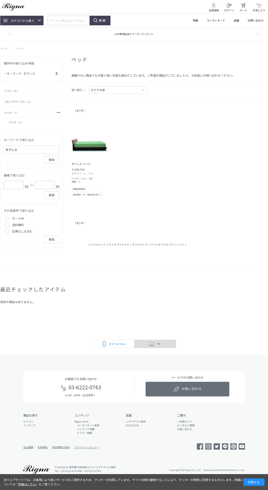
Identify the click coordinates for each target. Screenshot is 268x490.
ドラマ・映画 (83, 433)
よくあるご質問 (186, 425)
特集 (195, 20)
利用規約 (43, 447)
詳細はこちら (27, 484)
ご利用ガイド (184, 421)
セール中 (18, 218)
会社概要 (28, 447)
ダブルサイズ (139, 244)
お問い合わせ (255, 20)
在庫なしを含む (22, 231)
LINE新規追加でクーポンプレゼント (134, 34)
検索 (102, 20)
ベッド (180, 244)
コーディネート (215, 20)
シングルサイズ (97, 244)
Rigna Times (81, 421)
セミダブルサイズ (119, 244)
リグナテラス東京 (136, 421)
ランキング (29, 425)
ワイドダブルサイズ (162, 244)
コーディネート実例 (86, 425)
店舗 (236, 20)
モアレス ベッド (81, 164)
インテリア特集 (84, 429)
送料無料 (18, 225)
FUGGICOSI (132, 425)
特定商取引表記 (61, 447)
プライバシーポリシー (86, 447)
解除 (56, 73)
